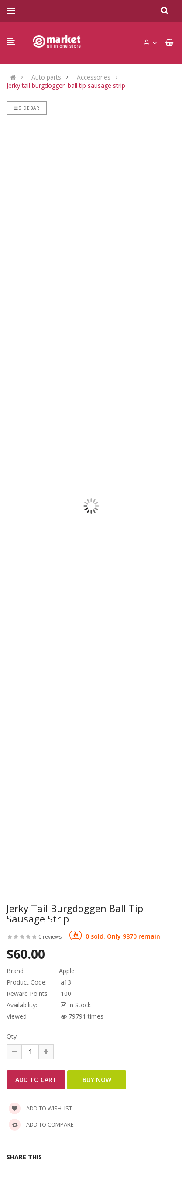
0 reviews (50, 936)
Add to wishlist (40, 1108)
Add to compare (41, 1124)
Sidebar (27, 108)
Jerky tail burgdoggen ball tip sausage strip (66, 86)
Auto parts (46, 77)
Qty (12, 1036)
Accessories (93, 77)
